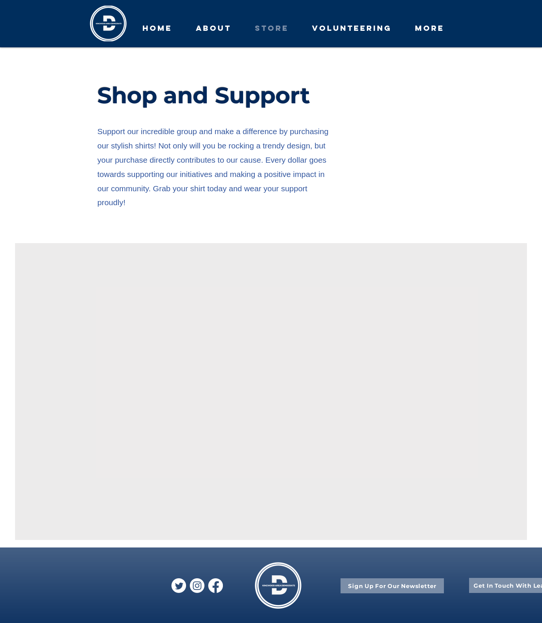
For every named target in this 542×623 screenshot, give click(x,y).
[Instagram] (197, 585)
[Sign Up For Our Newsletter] (392, 585)
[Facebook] (215, 585)
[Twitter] (178, 585)
